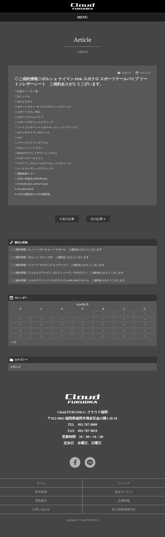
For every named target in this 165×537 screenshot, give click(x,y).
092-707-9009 (87, 424)
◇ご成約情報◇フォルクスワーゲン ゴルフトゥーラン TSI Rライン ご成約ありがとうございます (66, 272)
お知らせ (126, 72)
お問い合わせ (41, 509)
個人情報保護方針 (124, 509)
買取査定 (41, 500)
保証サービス (124, 491)
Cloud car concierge (82, 6)
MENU (82, 17)
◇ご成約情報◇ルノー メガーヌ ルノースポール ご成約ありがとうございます (56, 249)
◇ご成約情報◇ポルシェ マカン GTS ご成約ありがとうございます (49, 257)
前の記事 (67, 219)
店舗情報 (124, 500)
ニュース (124, 483)
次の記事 (98, 219)
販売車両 (41, 491)
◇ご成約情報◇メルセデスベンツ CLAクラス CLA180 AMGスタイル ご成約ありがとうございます (67, 280)
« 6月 (14, 342)
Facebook (75, 462)
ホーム (41, 483)
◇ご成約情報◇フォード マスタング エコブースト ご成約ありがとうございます (57, 264)
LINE (90, 462)
